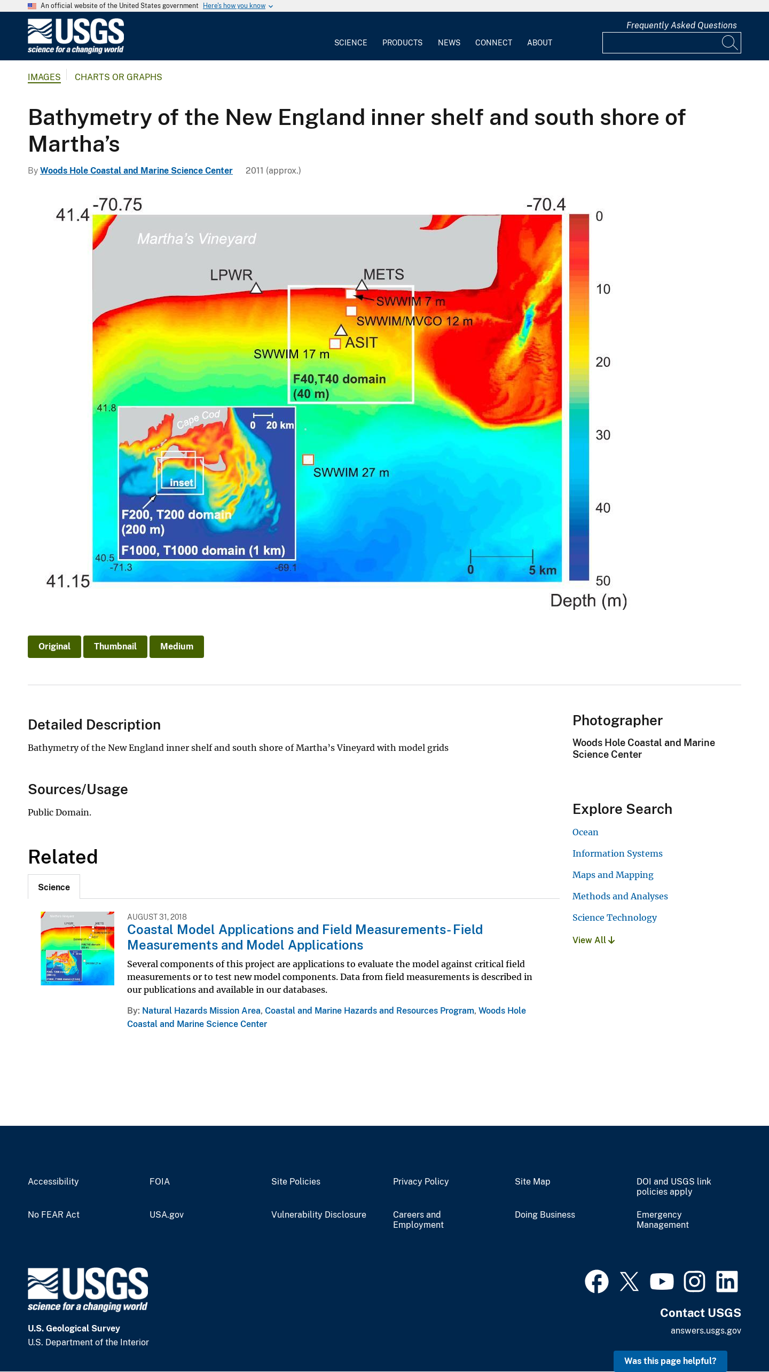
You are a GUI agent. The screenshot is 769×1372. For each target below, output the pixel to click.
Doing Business (545, 1215)
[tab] (54, 886)
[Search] (730, 42)
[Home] (76, 51)
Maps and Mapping (613, 874)
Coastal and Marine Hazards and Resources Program (369, 1011)
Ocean (585, 832)
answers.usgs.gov (706, 1331)
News (449, 42)
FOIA (160, 1182)
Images (44, 77)
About (539, 42)
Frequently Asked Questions (681, 25)
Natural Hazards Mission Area (201, 1011)
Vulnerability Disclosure (318, 1215)
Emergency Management (663, 1220)
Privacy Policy (421, 1182)
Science (350, 42)
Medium (176, 646)
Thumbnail (115, 646)
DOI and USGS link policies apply (674, 1187)
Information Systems (617, 853)
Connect (493, 42)
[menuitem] (351, 36)
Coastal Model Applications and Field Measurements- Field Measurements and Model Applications (305, 937)
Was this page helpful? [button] (670, 1361)
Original (54, 646)
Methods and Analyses (620, 896)
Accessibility (53, 1182)
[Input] (671, 42)
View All (593, 940)
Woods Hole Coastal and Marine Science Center (136, 171)
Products (402, 42)
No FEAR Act (54, 1215)
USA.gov (167, 1215)
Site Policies (295, 1182)
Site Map (533, 1182)
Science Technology (614, 917)
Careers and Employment (418, 1220)
